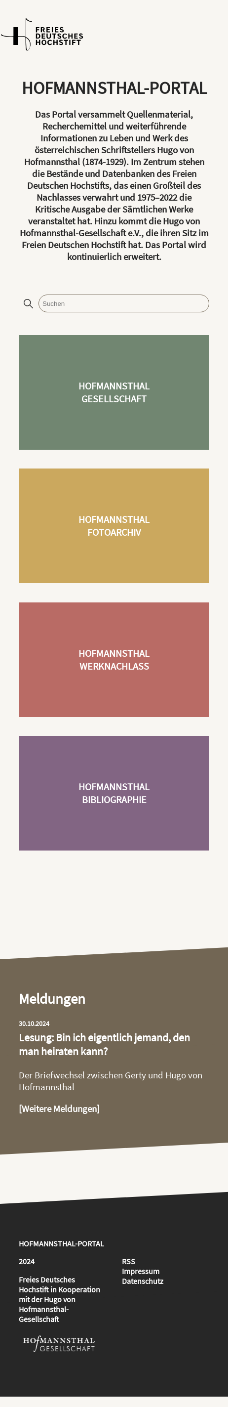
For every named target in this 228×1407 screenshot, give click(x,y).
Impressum (140, 1271)
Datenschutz (142, 1281)
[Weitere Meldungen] (59, 1108)
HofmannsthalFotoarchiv (114, 526)
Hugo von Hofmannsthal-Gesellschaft (47, 1309)
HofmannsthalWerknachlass (114, 660)
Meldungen (52, 999)
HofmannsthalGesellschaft (114, 392)
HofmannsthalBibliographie (114, 793)
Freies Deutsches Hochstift (47, 1284)
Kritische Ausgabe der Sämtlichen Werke (114, 209)
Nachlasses (58, 197)
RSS (128, 1261)
